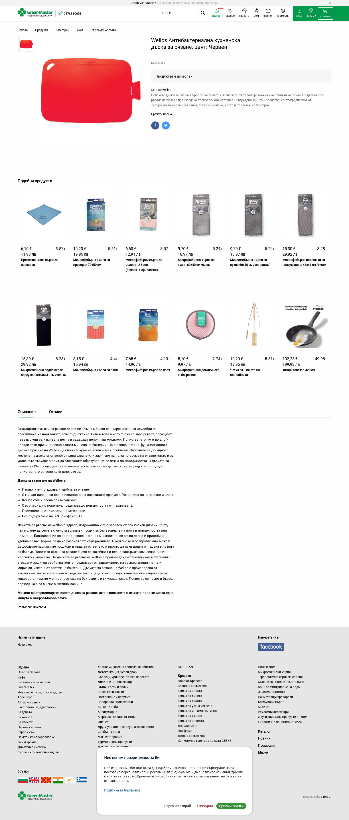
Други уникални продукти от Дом (282, 717)
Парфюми (185, 731)
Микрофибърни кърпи (274, 672)
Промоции (266, 746)
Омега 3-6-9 (26, 687)
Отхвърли (205, 806)
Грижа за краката (191, 721)
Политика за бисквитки (122, 790)
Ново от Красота (190, 681)
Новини (264, 738)
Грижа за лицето (190, 696)
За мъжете (25, 722)
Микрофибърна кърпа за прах (148, 370)
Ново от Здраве (29, 672)
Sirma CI (326, 796)
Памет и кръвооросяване (36, 737)
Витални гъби (108, 707)
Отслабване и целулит (114, 697)
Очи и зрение (27, 742)
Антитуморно (107, 712)
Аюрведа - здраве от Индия (117, 717)
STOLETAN (185, 667)
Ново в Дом (266, 667)
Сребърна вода (109, 732)
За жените (25, 717)
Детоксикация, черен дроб (117, 672)
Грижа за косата (190, 691)
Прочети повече (163, 114)
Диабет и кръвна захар (115, 682)
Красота (184, 676)
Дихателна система (32, 747)
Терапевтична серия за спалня (280, 677)
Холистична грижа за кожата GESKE (204, 740)
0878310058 (72, 13)
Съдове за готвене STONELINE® (281, 682)
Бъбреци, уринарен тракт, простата (124, 677)
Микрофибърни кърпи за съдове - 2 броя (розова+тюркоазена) (144, 265)
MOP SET (264, 707)
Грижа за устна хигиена (195, 706)
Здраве (23, 667)
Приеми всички (231, 806)
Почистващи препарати (275, 697)
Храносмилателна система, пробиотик (126, 667)
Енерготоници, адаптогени (37, 707)
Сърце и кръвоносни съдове (38, 752)
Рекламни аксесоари (273, 712)
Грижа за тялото (190, 701)
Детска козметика (191, 736)
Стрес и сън (26, 732)
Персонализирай (177, 806)
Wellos (166, 90)
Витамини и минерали (34, 682)
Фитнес (103, 722)
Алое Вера (25, 697)
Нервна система (29, 727)
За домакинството (271, 692)
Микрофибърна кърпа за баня (95, 370)
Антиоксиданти (29, 702)
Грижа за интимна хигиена (197, 711)
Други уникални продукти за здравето (126, 727)
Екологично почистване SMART (281, 722)
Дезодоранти (187, 726)
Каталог (264, 732)
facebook (271, 647)
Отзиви (55, 411)
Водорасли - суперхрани (115, 702)
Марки (263, 752)
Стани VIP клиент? (143, 2)
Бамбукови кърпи (271, 702)
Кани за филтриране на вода (279, 687)
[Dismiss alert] (330, 3)
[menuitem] (325, 13)
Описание (27, 411)
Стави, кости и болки (113, 687)
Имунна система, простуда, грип (41, 692)
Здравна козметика (192, 686)
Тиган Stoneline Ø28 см (298, 370)
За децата (25, 712)
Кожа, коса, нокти (111, 692)
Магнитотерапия (110, 737)
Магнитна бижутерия (113, 747)
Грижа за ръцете (190, 715)
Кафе (21, 677)
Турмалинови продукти (115, 742)
